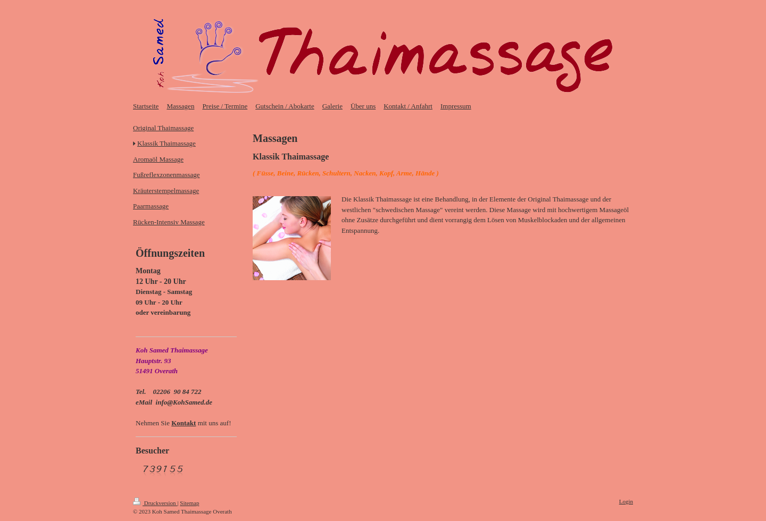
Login (626, 501)
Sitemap (189, 503)
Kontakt (183, 423)
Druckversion (155, 503)
